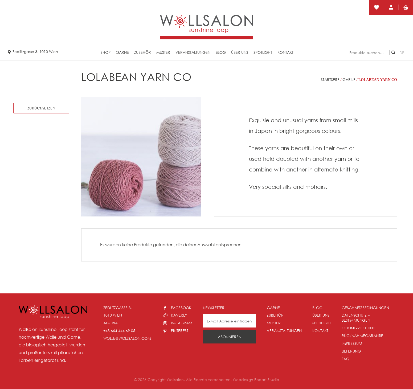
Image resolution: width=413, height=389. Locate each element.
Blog (221, 52)
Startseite (330, 79)
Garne (122, 52)
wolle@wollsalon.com (127, 338)
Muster (163, 52)
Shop (106, 52)
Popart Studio (266, 379)
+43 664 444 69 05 (119, 330)
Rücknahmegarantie (362, 335)
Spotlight (262, 52)
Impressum (352, 343)
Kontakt (285, 52)
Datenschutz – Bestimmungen (356, 317)
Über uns (239, 52)
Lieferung (351, 351)
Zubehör (142, 52)
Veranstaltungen (192, 52)
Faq (345, 359)
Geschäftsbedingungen (365, 307)
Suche (393, 52)
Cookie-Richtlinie (359, 328)
